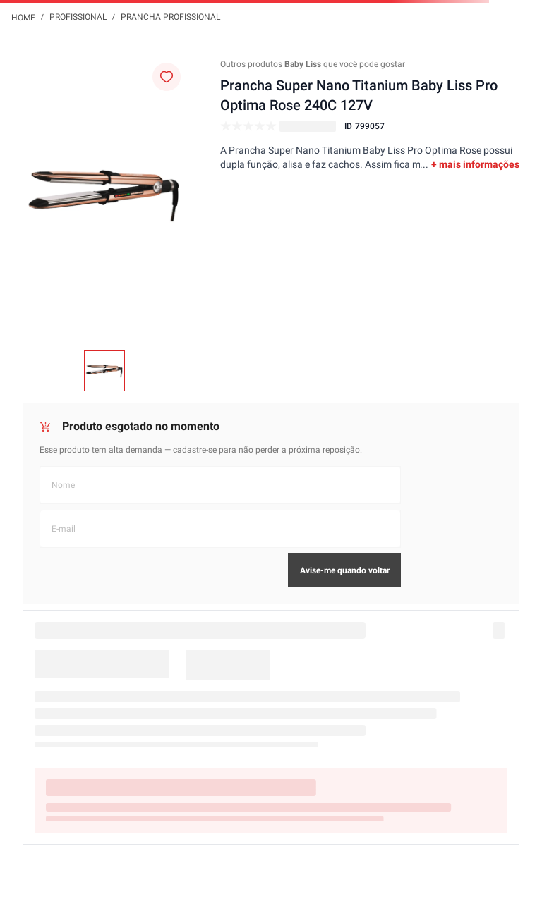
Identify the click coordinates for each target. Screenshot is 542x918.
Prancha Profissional (170, 17)
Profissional (78, 17)
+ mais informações (475, 164)
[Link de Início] (23, 17)
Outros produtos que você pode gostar (312, 64)
